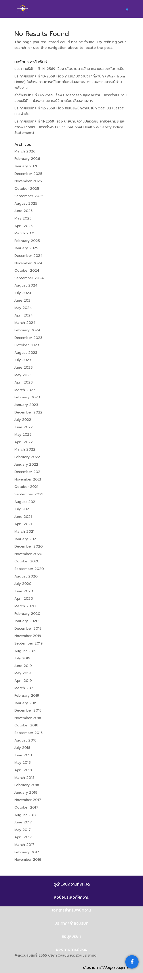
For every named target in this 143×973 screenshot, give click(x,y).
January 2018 (25, 792)
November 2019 (27, 636)
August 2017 (25, 815)
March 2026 (24, 151)
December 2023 (28, 337)
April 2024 (23, 315)
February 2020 (27, 613)
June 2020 (23, 591)
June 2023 (23, 367)
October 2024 (26, 270)
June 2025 (23, 211)
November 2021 (27, 479)
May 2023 (23, 375)
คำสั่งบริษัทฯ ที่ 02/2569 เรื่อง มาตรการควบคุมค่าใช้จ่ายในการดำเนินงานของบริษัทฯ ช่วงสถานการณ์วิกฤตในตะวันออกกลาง (70, 98)
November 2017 (27, 800)
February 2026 (27, 158)
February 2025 (27, 240)
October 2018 (26, 725)
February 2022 (27, 457)
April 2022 (23, 442)
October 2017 (26, 807)
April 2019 (23, 680)
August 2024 (26, 285)
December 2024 (28, 255)
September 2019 (28, 643)
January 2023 (26, 404)
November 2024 (28, 263)
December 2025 (28, 173)
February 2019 (26, 695)
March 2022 (24, 449)
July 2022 (22, 419)
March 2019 (24, 688)
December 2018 (28, 710)
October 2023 (26, 345)
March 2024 (25, 322)
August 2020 (26, 576)
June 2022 (23, 427)
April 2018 (23, 770)
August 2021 (25, 501)
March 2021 (24, 531)
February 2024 (27, 330)
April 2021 (23, 524)
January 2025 (26, 248)
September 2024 (29, 278)
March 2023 (24, 390)
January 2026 (26, 166)
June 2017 (23, 822)
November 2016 (27, 859)
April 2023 (23, 382)
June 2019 (23, 665)
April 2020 (23, 598)
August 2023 (25, 352)
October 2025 (26, 188)
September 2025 (28, 196)
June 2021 (23, 516)
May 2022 (23, 434)
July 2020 (22, 583)
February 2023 (27, 397)
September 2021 (28, 494)
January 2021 (25, 539)
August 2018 (25, 740)
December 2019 (28, 628)
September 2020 (29, 569)
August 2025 (25, 203)
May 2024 (23, 307)
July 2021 (22, 509)
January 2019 (25, 703)
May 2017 (22, 830)
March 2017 (24, 844)
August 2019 (25, 651)
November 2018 (27, 718)
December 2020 (28, 546)
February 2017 (26, 852)
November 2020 (28, 554)
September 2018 (28, 733)
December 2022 (28, 412)
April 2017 (23, 837)
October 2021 (26, 486)
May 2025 (22, 218)
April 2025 (23, 226)
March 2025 (24, 233)
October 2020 (26, 561)
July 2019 (22, 658)
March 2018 (24, 777)
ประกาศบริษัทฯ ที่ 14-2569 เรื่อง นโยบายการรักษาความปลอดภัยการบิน (69, 68)
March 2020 (25, 606)
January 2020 (26, 621)
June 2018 (23, 755)
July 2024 (22, 293)
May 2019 (22, 673)
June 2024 (23, 300)
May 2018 (22, 762)
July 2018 (22, 747)
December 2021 (28, 472)
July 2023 (22, 360)
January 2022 (26, 464)
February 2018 (26, 785)
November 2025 (28, 181)
